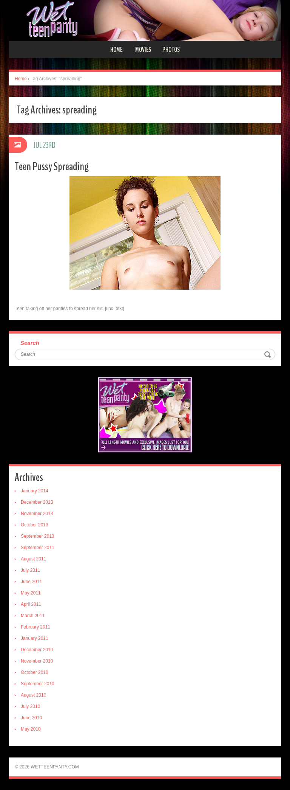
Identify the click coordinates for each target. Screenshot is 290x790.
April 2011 (31, 604)
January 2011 (34, 638)
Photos (171, 49)
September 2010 (37, 683)
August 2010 (33, 695)
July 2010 (30, 706)
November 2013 (37, 513)
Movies (143, 49)
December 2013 (37, 502)
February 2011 (35, 627)
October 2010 (34, 672)
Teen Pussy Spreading (52, 166)
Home (116, 49)
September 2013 (37, 536)
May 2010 (31, 729)
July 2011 (30, 570)
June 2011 (31, 581)
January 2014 (34, 491)
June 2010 (31, 717)
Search (29, 343)
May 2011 (31, 593)
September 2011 (37, 547)
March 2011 (33, 615)
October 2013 (34, 525)
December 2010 (37, 649)
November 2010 (37, 661)
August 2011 (33, 559)
